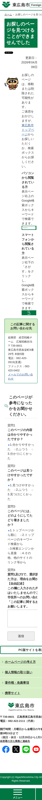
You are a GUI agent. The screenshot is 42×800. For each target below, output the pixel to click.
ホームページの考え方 (20, 665)
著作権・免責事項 (17, 686)
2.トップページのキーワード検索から (21, 539)
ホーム (8, 14)
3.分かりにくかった (20, 454)
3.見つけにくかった (20, 495)
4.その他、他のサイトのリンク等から (20, 557)
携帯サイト (12, 696)
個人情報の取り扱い (18, 675)
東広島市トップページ (28, 129)
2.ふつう (21, 449)
